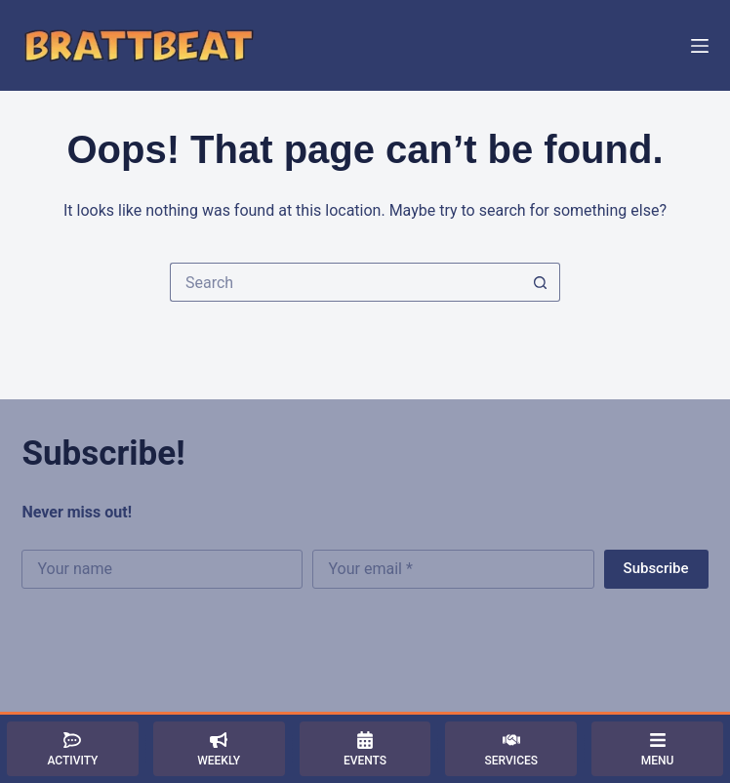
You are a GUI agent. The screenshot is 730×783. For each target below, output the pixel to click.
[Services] (511, 748)
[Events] (365, 748)
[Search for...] (345, 282)
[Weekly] (219, 748)
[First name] (162, 569)
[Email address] (452, 569)
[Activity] (73, 748)
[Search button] (540, 282)
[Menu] (700, 46)
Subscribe (656, 568)
